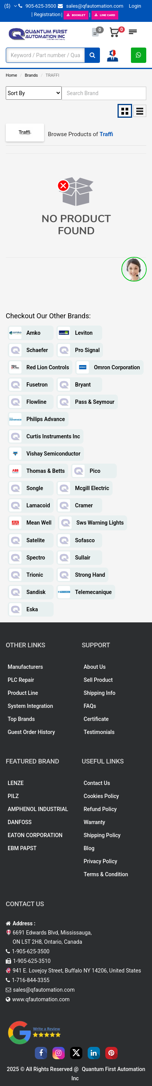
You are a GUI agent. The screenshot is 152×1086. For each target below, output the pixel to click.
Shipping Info (100, 693)
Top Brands (21, 719)
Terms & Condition (106, 874)
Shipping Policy (102, 835)
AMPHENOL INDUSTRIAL (38, 809)
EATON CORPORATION (35, 835)
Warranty (94, 822)
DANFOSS (20, 822)
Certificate (96, 719)
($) (10, 6)
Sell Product (98, 680)
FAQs (90, 706)
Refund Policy (100, 809)
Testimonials (99, 732)
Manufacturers (25, 667)
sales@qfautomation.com (90, 6)
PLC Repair (21, 680)
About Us (95, 667)
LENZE (16, 783)
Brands (31, 75)
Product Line (23, 693)
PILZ (13, 796)
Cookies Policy (101, 796)
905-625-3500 (37, 6)
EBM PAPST (22, 848)
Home (11, 75)
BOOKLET (76, 15)
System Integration (30, 706)
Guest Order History (31, 732)
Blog (89, 848)
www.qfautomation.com (41, 999)
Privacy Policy (101, 861)
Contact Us (97, 783)
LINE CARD (105, 15)
